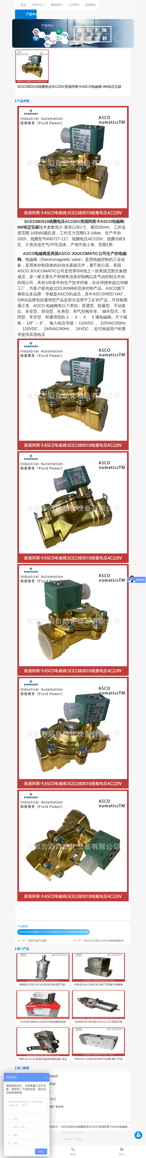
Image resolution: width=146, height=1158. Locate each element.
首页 (23, 4)
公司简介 (74, 4)
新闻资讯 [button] (57, 4)
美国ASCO (51, 1126)
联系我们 (90, 4)
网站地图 (68, 1139)
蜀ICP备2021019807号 (73, 1132)
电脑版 (78, 1139)
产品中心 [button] (38, 4)
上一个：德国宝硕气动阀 (32, 940)
